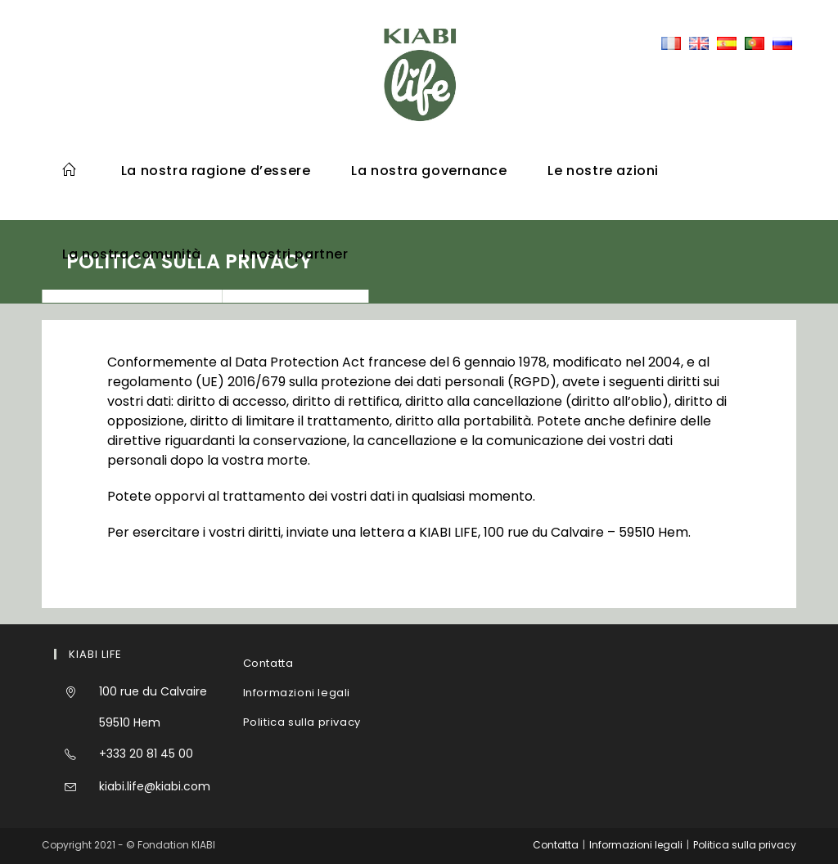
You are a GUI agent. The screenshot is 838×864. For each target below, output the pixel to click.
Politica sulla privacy (302, 722)
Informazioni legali (296, 692)
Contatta (268, 663)
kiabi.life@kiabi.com (154, 786)
